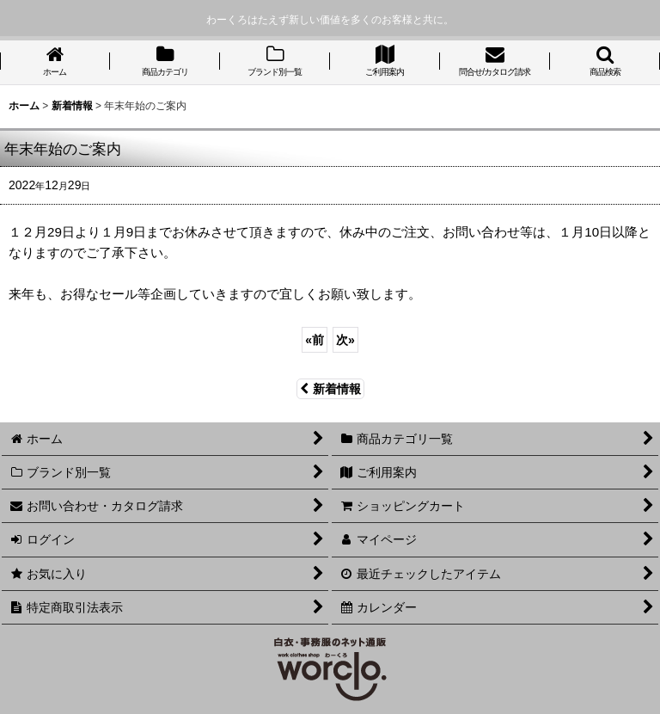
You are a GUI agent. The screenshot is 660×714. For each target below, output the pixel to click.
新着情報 (330, 389)
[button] (605, 62)
